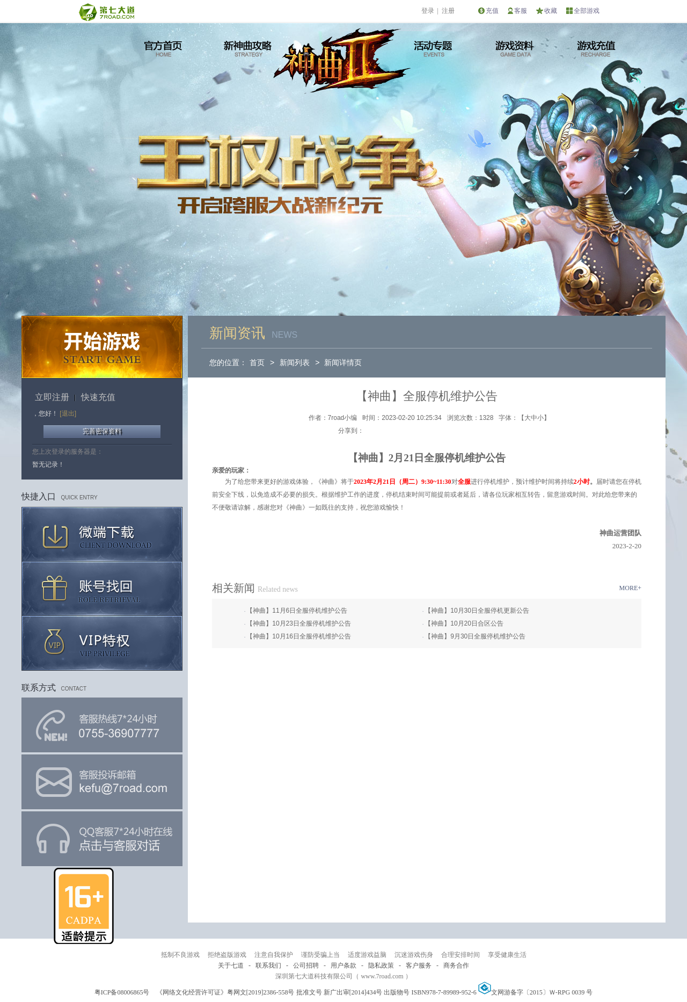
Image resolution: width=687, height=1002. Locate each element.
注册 (448, 10)
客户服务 (419, 965)
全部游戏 (587, 10)
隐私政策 (381, 965)
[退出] (68, 413)
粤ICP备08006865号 (122, 992)
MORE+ (630, 588)
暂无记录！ (48, 464)
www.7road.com (382, 976)
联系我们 (268, 965)
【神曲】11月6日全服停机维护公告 (296, 610)
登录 (427, 10)
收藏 (550, 10)
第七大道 (106, 12)
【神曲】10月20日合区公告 (464, 623)
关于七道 (231, 965)
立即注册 (52, 397)
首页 (257, 362)
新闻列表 (295, 362)
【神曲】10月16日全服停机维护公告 (298, 636)
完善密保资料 (102, 431)
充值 (492, 10)
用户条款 (343, 965)
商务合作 (456, 965)
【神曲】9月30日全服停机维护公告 (475, 636)
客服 (520, 10)
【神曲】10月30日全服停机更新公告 (477, 610)
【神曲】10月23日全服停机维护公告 (298, 623)
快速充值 (98, 397)
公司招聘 (306, 965)
